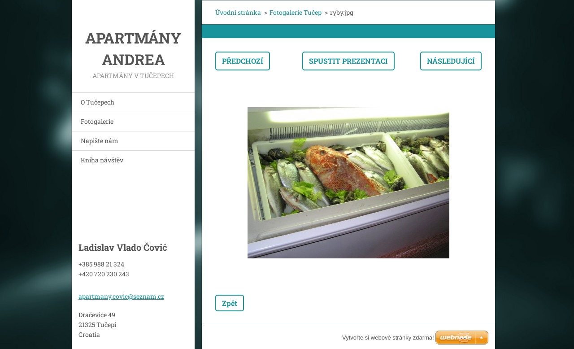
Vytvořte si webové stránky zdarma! (388, 337)
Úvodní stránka (238, 12)
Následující (451, 60)
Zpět (229, 303)
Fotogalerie (97, 121)
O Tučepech (97, 102)
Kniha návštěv (102, 160)
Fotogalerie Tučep (296, 12)
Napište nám (99, 140)
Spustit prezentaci (348, 60)
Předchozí (242, 60)
